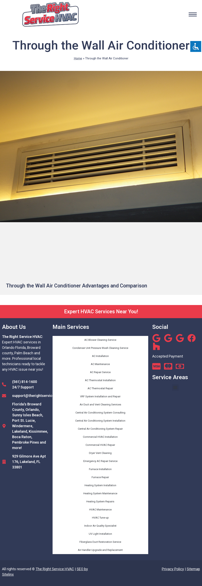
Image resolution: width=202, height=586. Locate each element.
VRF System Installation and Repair (100, 396)
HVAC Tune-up (100, 517)
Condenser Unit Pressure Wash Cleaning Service (100, 347)
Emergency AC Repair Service (100, 461)
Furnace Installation (100, 469)
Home (78, 58)
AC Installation (100, 356)
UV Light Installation (100, 533)
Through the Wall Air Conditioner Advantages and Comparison (76, 286)
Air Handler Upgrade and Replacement (100, 549)
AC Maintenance (100, 364)
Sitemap (193, 569)
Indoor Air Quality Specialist (100, 525)
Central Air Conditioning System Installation (100, 420)
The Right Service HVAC (55, 569)
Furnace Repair (100, 477)
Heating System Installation (100, 485)
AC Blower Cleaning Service (100, 339)
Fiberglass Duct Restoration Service (100, 541)
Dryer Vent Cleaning (100, 452)
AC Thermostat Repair (100, 388)
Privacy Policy (173, 569)
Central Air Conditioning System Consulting (100, 412)
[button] (175, 387)
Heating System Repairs (100, 501)
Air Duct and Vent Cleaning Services (100, 404)
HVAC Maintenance (100, 509)
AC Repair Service (100, 372)
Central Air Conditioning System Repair (100, 428)
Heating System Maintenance (100, 493)
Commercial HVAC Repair (100, 444)
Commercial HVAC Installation (100, 436)
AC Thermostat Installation (100, 380)
